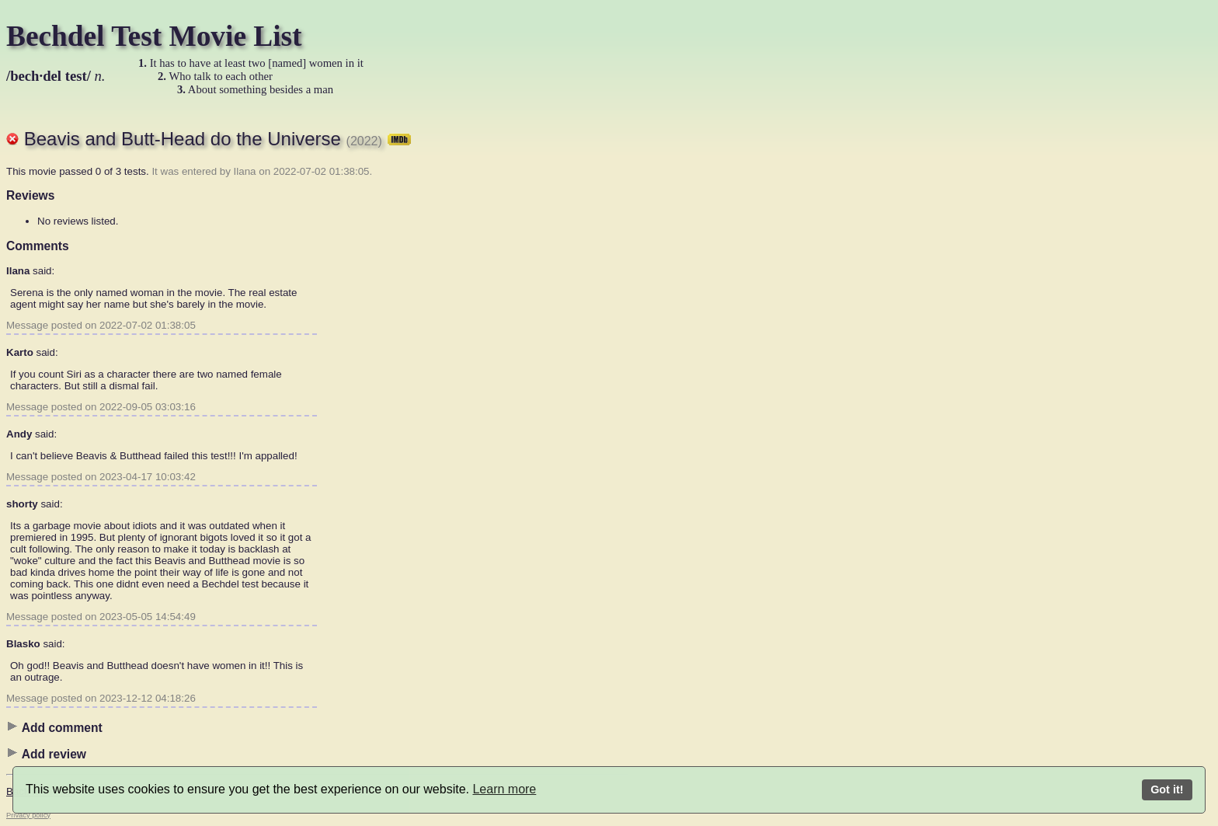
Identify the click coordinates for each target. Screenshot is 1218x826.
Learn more (504, 789)
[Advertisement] (565, 346)
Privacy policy (28, 815)
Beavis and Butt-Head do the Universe (217, 138)
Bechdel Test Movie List (154, 36)
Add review (46, 754)
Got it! (1166, 789)
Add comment (54, 727)
